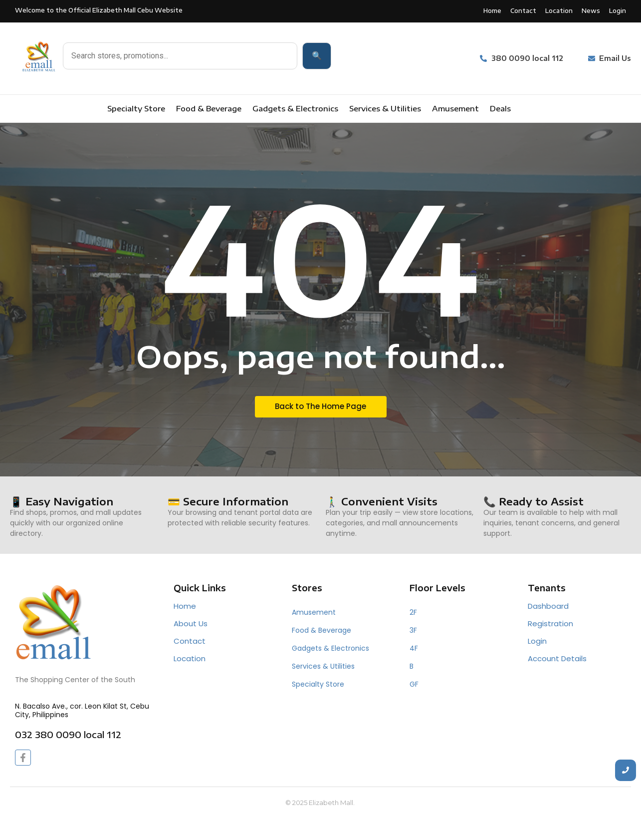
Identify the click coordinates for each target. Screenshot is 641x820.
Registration (550, 623)
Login (537, 641)
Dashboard (548, 606)
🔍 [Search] (317, 55)
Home (185, 606)
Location (190, 658)
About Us (191, 623)
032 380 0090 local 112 (68, 734)
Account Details (557, 658)
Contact (190, 641)
